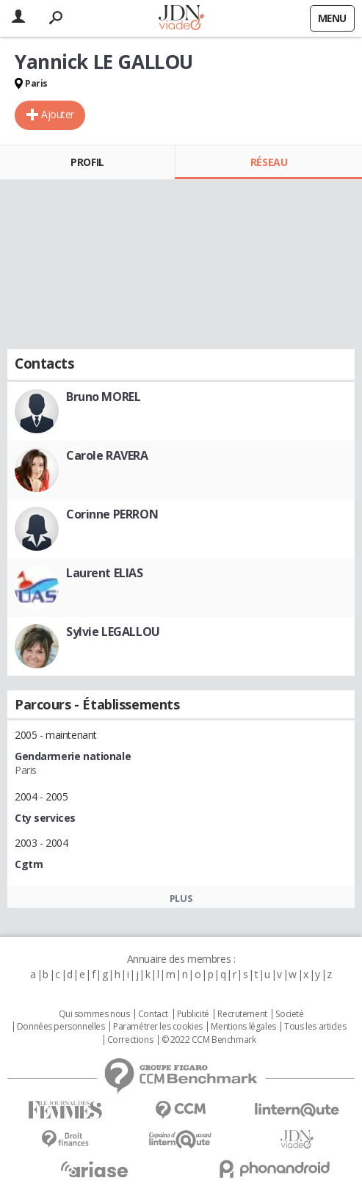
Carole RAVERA (107, 455)
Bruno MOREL (103, 396)
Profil (87, 162)
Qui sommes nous (94, 1014)
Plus (181, 898)
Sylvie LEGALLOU (113, 632)
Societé (289, 1014)
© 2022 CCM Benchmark (209, 1040)
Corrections (130, 1040)
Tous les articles (315, 1027)
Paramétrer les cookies (158, 1027)
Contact (153, 1014)
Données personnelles (61, 1027)
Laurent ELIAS (104, 573)
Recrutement (242, 1014)
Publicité (193, 1014)
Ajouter (57, 114)
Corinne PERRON (112, 514)
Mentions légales (243, 1027)
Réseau (268, 162)
